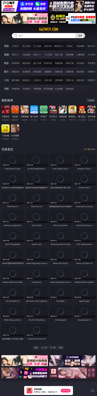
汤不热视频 (48, 88)
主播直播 (80, 54)
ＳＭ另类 (91, 54)
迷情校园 (59, 80)
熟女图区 (80, 71)
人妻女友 (37, 80)
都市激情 (16, 80)
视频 (6, 54)
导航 (6, 88)
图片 (6, 71)
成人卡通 (37, 63)
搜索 (80, 35)
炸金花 (70, 46)
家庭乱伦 (26, 80)
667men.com (48, 29)
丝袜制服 (70, 54)
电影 (6, 63)
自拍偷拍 (26, 54)
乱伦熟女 (80, 63)
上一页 (44, 347)
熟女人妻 (59, 54)
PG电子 (15, 46)
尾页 (61, 347)
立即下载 (65, 390)
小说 (6, 80)
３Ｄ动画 (48, 54)
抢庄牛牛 (91, 46)
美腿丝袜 (59, 71)
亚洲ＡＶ (16, 54)
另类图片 (91, 71)
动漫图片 (48, 71)
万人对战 (37, 46)
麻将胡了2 (58, 46)
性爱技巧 (91, 80)
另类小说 (70, 80)
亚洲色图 (26, 71)
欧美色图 (37, 71)
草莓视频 (37, 88)
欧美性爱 (48, 63)
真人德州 (26, 46)
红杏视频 (59, 88)
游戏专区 (48, 46)
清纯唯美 (70, 71)
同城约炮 (16, 88)
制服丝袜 (59, 63)
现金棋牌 (80, 46)
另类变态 (91, 63)
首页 (36, 347)
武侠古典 (48, 80)
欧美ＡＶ (37, 54)
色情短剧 (70, 88)
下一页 (52, 347)
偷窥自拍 (16, 71)
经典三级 (70, 63)
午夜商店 (26, 88)
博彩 (6, 46)
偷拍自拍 (26, 63)
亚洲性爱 (16, 63)
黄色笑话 (80, 80)
